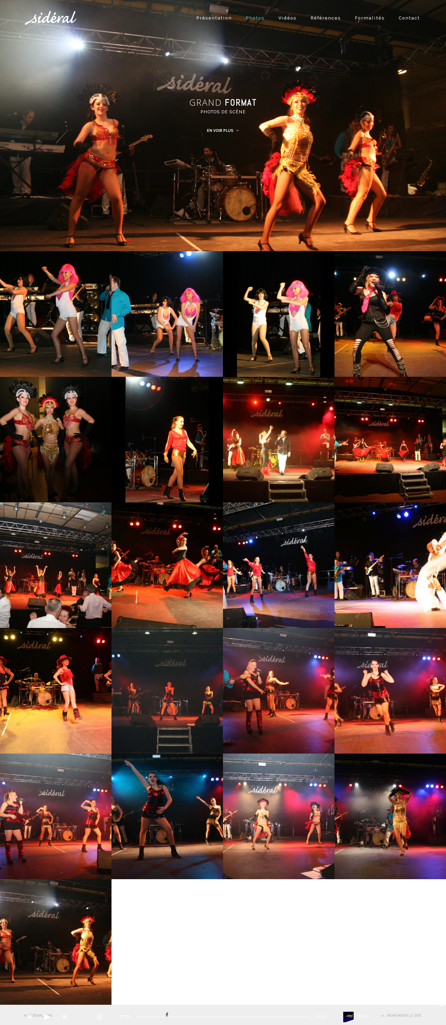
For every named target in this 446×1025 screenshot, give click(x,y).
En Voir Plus (223, 130)
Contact (409, 18)
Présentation (214, 18)
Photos (255, 18)
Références (325, 18)
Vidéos (287, 18)
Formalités (370, 18)
